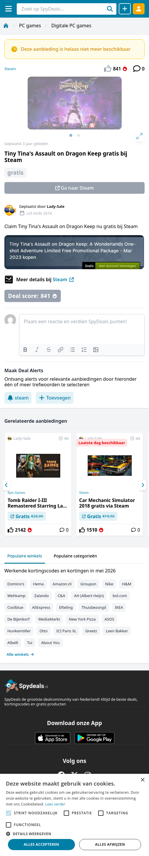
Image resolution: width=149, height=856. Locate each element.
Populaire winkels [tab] (24, 556)
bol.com (120, 595)
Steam (10, 69)
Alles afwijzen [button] (110, 844)
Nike (109, 584)
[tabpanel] (74, 611)
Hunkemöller (19, 630)
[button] (74, 834)
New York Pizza (82, 619)
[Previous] (6, 485)
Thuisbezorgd (94, 607)
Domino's (15, 584)
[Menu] (8, 8)
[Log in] (139, 8)
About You (50, 642)
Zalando (41, 595)
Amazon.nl (62, 584)
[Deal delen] (125, 8)
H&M (126, 584)
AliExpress (41, 607)
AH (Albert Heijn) (89, 595)
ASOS (109, 619)
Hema (38, 584)
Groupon (88, 584)
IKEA (119, 607)
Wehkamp (16, 595)
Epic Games (16, 493)
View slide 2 (78, 135)
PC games (30, 25)
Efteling (66, 607)
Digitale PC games (71, 25)
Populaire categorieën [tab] (75, 556)
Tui (29, 642)
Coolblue (15, 607)
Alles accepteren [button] (41, 844)
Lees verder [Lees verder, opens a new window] (55, 804)
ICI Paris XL (66, 630)
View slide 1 (70, 135)
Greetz (91, 630)
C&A (61, 595)
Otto (43, 630)
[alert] (74, 815)
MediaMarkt (49, 619)
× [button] (142, 780)
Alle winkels (20, 654)
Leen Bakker (117, 630)
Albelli (12, 642)
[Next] (142, 485)
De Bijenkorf (18, 619)
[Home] (6, 25)
